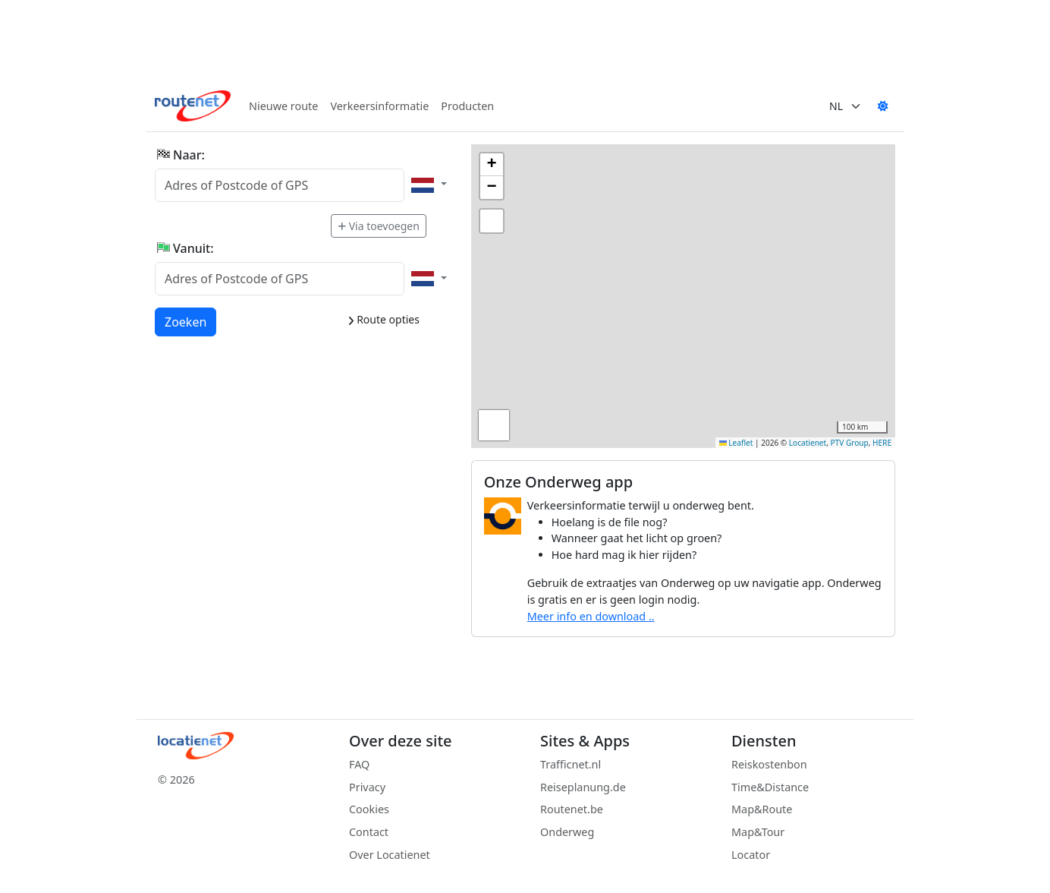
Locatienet (807, 442)
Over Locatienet (389, 854)
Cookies (369, 809)
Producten (467, 106)
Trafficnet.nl (570, 764)
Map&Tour (757, 832)
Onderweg (567, 832)
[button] (491, 164)
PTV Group (850, 442)
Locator (750, 854)
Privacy (367, 787)
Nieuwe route (283, 106)
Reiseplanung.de (583, 787)
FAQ (359, 764)
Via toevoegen (379, 226)
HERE (881, 442)
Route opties (383, 319)
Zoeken (186, 321)
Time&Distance (770, 787)
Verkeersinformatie (379, 106)
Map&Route (761, 809)
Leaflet (736, 442)
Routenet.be (571, 809)
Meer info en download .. (591, 616)
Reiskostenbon (769, 764)
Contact (368, 832)
